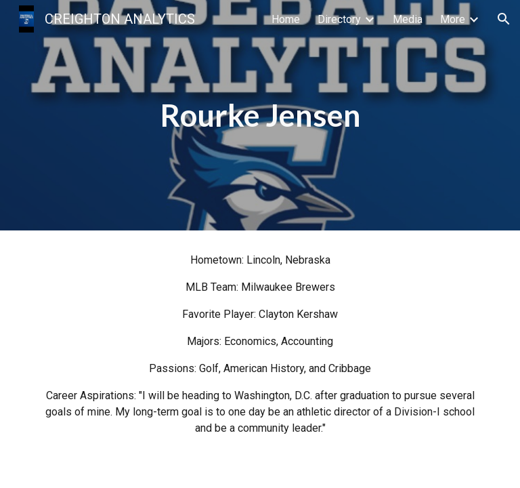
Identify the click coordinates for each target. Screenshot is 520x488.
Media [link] (407, 19)
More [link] (452, 19)
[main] (260, 115)
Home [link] (286, 19)
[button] (504, 19)
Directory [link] (339, 19)
